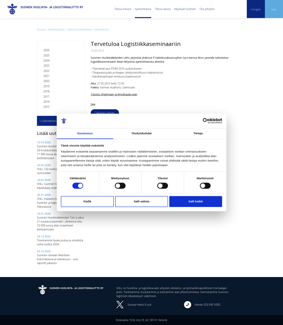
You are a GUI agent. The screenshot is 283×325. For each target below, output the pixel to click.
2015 (46, 107)
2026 (46, 50)
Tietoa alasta (163, 9)
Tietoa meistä (122, 9)
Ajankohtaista (143, 9)
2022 (46, 71)
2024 (46, 60)
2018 (46, 91)
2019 (46, 86)
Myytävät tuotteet (185, 9)
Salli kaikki (196, 201)
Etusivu (41, 29)
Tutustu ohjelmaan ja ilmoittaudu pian (114, 94)
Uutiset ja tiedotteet (79, 29)
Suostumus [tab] (85, 133)
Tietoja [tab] (198, 133)
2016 (46, 101)
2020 (46, 81)
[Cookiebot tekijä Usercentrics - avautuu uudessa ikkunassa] (205, 121)
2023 (46, 65)
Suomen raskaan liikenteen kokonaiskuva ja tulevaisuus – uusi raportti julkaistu (57, 259)
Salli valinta (141, 201)
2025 (46, 55)
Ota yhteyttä (206, 9)
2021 (46, 76)
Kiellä (87, 201)
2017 (46, 96)
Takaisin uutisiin (104, 113)
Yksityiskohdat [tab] (141, 133)
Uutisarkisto (101, 29)
